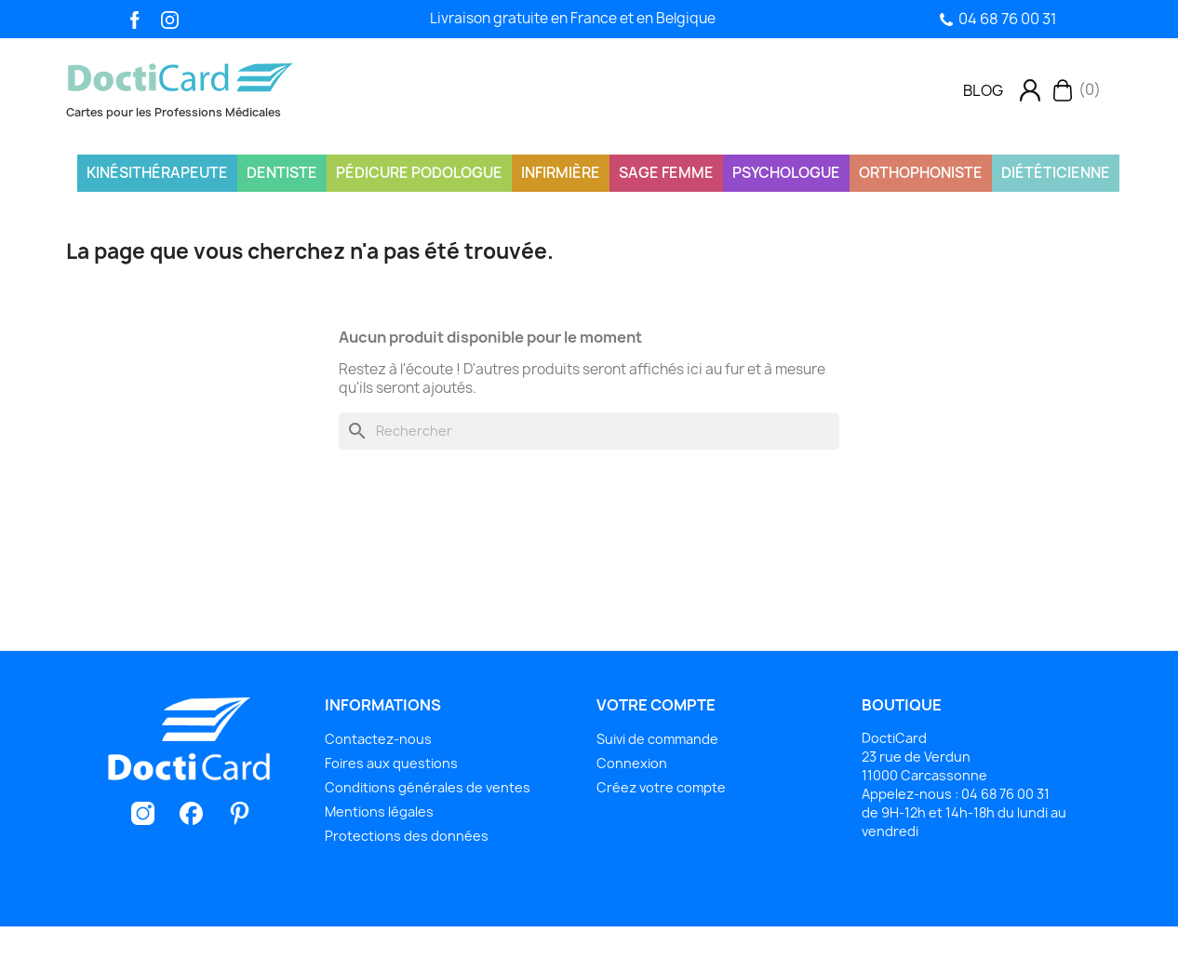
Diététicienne (1055, 173)
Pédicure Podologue (419, 173)
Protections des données (407, 836)
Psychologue (786, 173)
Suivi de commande (657, 739)
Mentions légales (379, 811)
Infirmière (560, 173)
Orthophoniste (921, 173)
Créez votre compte (661, 787)
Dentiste (282, 173)
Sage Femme (666, 173)
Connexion (631, 763)
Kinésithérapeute (157, 173)
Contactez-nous (378, 739)
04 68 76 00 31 (1007, 18)
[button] (983, 90)
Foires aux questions (391, 763)
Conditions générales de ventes (427, 787)
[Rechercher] (589, 431)
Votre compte (656, 705)
